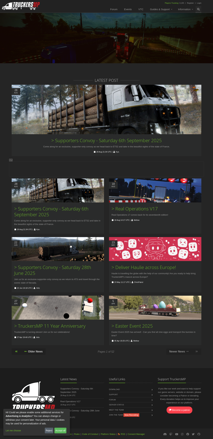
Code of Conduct (90, 434)
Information (184, 9)
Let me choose (13, 430)
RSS (123, 434)
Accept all (60, 430)
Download (114, 389)
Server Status (116, 405)
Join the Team (116, 415)
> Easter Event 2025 (132, 326)
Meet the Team (116, 410)
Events (128, 9)
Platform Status (108, 434)
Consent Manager (136, 434)
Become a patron (179, 410)
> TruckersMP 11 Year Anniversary (50, 326)
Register (190, 3)
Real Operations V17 (70, 401)
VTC (140, 9)
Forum (113, 9)
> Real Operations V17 (134, 208)
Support (113, 395)
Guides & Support (160, 9)
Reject (49, 430)
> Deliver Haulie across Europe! (143, 267)
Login (199, 3)
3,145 (174, 3)
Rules (77, 434)
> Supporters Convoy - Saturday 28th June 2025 (52, 270)
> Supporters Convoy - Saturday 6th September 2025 (106, 140)
